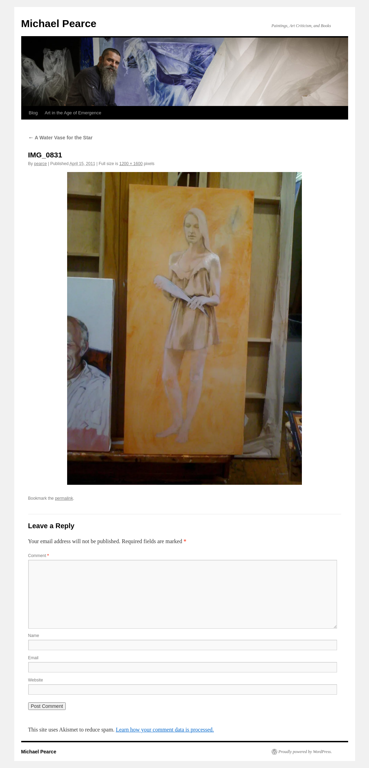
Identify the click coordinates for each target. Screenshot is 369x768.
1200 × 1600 (131, 163)
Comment (38, 555)
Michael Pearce (59, 23)
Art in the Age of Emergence (73, 112)
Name (33, 635)
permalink (64, 498)
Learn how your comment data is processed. (165, 730)
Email (33, 657)
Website (35, 680)
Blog (33, 112)
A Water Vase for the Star (60, 137)
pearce (40, 163)
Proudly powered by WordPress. (305, 751)
